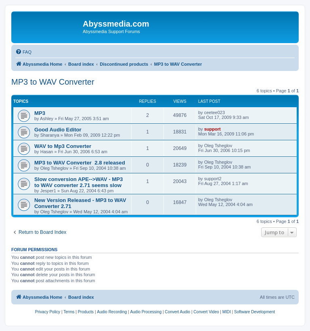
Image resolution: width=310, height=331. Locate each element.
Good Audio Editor (58, 130)
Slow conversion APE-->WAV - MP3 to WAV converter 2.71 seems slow (78, 182)
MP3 (39, 113)
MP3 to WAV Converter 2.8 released (79, 163)
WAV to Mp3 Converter (62, 146)
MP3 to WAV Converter (52, 81)
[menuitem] (23, 52)
